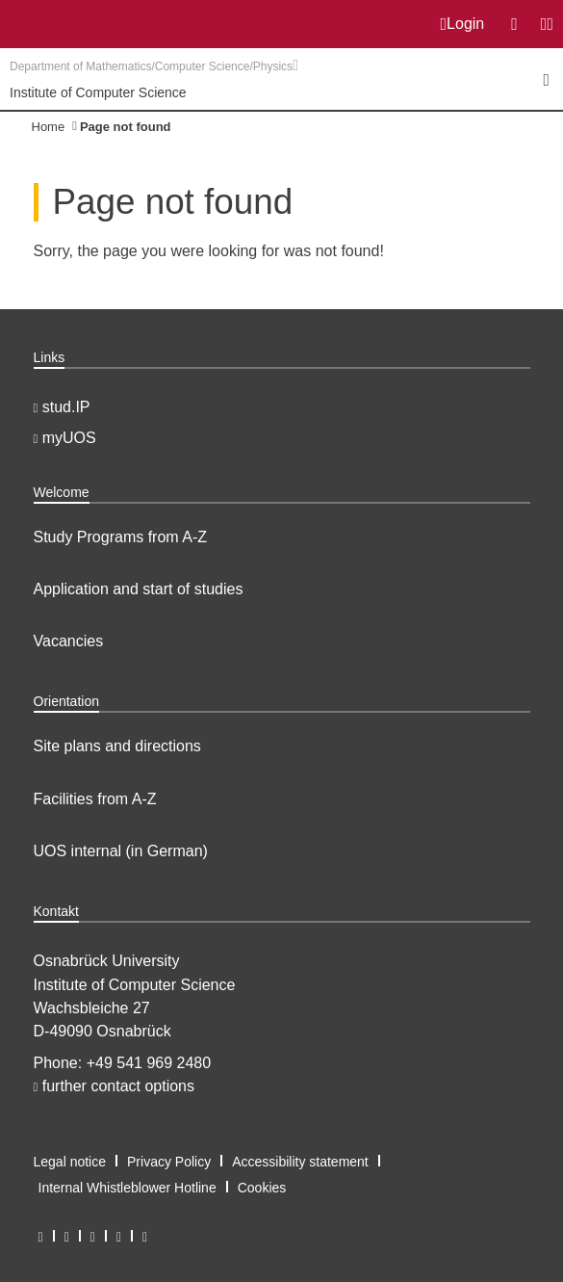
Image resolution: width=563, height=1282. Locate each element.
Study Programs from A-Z (121, 537)
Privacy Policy (169, 1161)
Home (48, 126)
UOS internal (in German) (121, 851)
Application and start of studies (138, 589)
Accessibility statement (300, 1161)
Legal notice (70, 1161)
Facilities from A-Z (95, 799)
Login (463, 24)
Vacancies (69, 641)
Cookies (262, 1187)
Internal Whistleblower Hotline (127, 1187)
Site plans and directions (117, 746)
